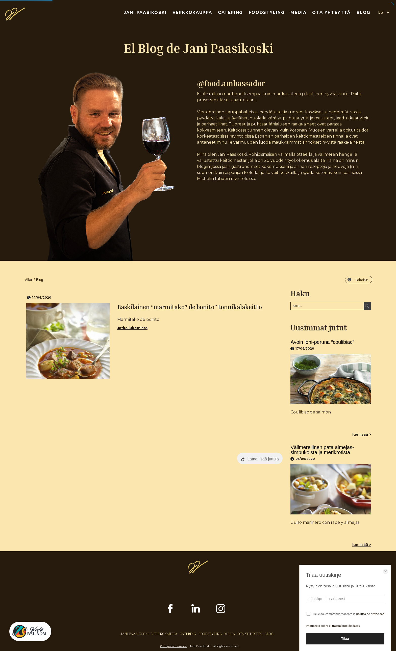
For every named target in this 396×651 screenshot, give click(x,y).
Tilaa (345, 639)
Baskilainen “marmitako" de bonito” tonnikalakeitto (189, 306)
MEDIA (298, 12)
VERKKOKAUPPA (192, 12)
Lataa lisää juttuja (263, 459)
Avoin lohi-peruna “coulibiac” (322, 342)
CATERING (230, 12)
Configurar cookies (173, 646)
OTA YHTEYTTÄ (331, 12)
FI (389, 12)
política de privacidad (370, 614)
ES (380, 12)
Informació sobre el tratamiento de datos (333, 626)
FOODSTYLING (267, 12)
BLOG (363, 12)
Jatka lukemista (132, 328)
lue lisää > (361, 434)
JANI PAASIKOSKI (145, 12)
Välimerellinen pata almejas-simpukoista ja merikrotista (322, 450)
